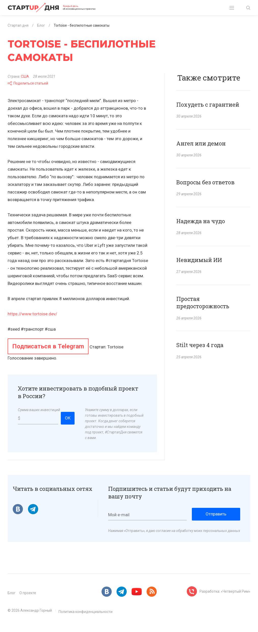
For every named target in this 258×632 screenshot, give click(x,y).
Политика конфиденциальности (85, 612)
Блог (12, 593)
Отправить (216, 513)
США (25, 76)
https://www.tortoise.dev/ (32, 313)
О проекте (27, 593)
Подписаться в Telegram (48, 346)
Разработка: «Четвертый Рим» (224, 591)
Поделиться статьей (28, 83)
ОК (67, 417)
